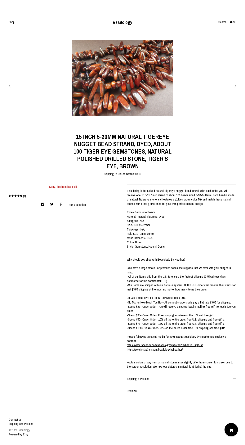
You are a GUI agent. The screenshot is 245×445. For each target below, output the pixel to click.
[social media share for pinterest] (61, 203)
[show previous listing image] (18, 85)
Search (222, 22)
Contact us (15, 419)
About (232, 22)
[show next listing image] (226, 85)
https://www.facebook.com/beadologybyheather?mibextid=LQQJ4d (165, 345)
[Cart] (231, 429)
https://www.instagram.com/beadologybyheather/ (155, 349)
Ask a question (77, 205)
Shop (12, 22)
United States (126, 174)
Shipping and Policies (21, 424)
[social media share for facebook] (42, 203)
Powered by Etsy (18, 434)
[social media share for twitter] (51, 203)
